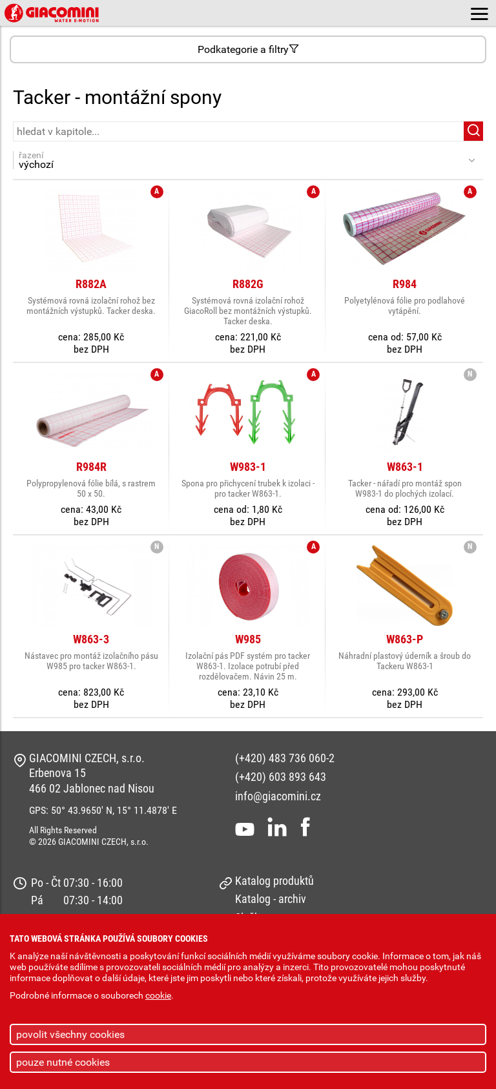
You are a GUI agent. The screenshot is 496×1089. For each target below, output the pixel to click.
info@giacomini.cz (278, 796)
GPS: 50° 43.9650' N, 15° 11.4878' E (103, 810)
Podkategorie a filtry (248, 49)
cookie (158, 995)
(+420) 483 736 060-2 (285, 758)
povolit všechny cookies (70, 1034)
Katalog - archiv (270, 899)
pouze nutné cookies (63, 1062)
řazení (241, 160)
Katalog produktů (274, 880)
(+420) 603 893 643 (280, 776)
